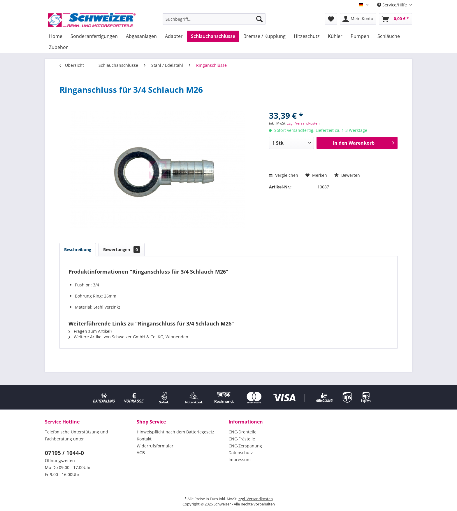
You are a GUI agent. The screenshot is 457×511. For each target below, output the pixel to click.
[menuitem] (214, 19)
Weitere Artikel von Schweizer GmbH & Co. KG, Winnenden (128, 337)
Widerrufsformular (155, 446)
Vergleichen (283, 175)
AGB (141, 452)
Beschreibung (77, 249)
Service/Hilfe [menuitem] (392, 5)
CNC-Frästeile (241, 439)
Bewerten (347, 175)
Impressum (239, 459)
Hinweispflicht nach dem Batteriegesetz (175, 432)
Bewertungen (121, 249)
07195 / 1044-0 (64, 453)
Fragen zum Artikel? (90, 331)
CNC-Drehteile (242, 432)
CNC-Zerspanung (245, 446)
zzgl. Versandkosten (303, 123)
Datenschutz (240, 452)
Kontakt (144, 439)
